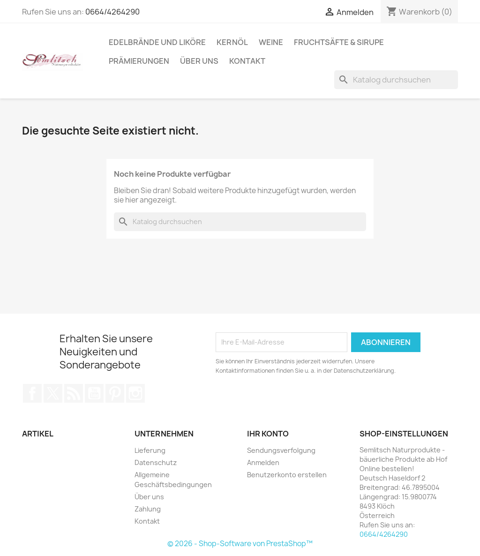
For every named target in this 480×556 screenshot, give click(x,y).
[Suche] (396, 79)
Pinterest (114, 393)
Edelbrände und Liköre (157, 42)
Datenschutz (156, 462)
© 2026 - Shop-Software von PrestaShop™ (240, 543)
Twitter (53, 393)
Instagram (135, 393)
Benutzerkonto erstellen (287, 474)
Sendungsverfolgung (281, 450)
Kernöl (232, 42)
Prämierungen (139, 61)
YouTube (94, 393)
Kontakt (247, 61)
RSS (73, 393)
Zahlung (148, 508)
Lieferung (150, 450)
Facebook (32, 393)
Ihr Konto (268, 433)
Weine (271, 42)
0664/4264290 (112, 12)
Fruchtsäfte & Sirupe (339, 42)
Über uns (199, 61)
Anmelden (263, 462)
